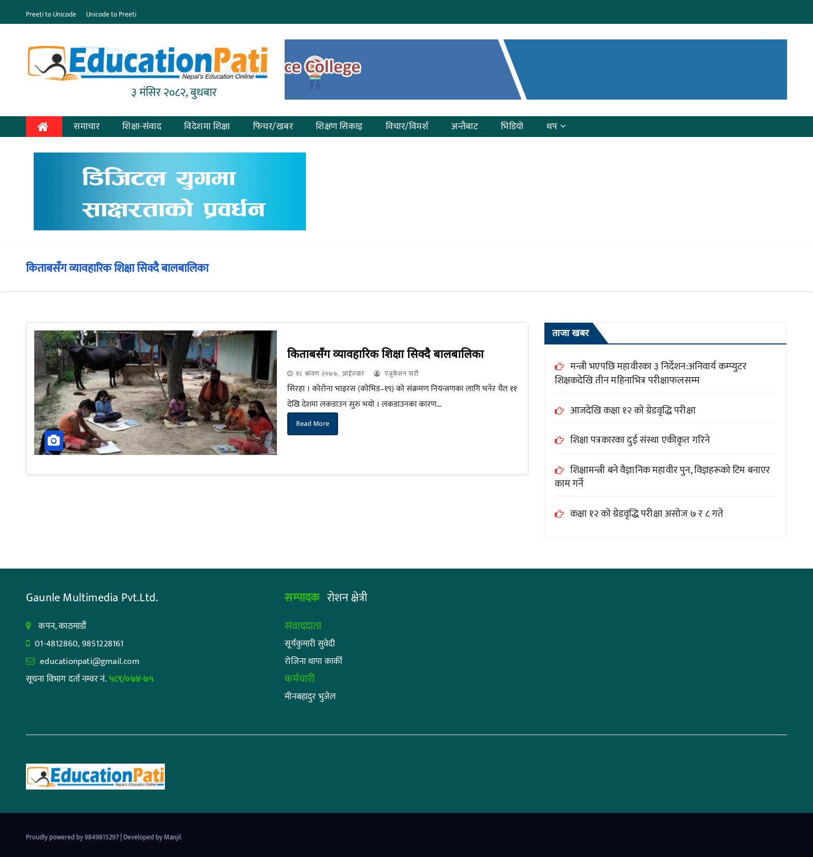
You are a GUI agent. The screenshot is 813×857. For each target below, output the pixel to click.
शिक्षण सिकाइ (339, 126)
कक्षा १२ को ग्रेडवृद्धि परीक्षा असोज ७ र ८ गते (647, 514)
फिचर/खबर (273, 126)
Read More (312, 424)
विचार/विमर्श (407, 126)
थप (556, 126)
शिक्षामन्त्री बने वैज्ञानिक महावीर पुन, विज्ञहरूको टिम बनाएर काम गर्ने (662, 477)
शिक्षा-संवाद (141, 126)
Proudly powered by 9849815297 (73, 837)
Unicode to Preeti (111, 14)
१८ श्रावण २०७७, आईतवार (330, 373)
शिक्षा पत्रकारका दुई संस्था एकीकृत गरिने (652, 440)
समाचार (87, 126)
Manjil (172, 837)
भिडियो (512, 126)
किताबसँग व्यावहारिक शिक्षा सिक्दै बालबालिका (385, 354)
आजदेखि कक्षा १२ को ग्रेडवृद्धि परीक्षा (633, 411)
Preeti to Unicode (51, 14)
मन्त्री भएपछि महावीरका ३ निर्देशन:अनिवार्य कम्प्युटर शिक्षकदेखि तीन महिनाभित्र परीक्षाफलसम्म (651, 373)
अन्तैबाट (464, 126)
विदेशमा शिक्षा (207, 126)
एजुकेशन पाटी (396, 373)
